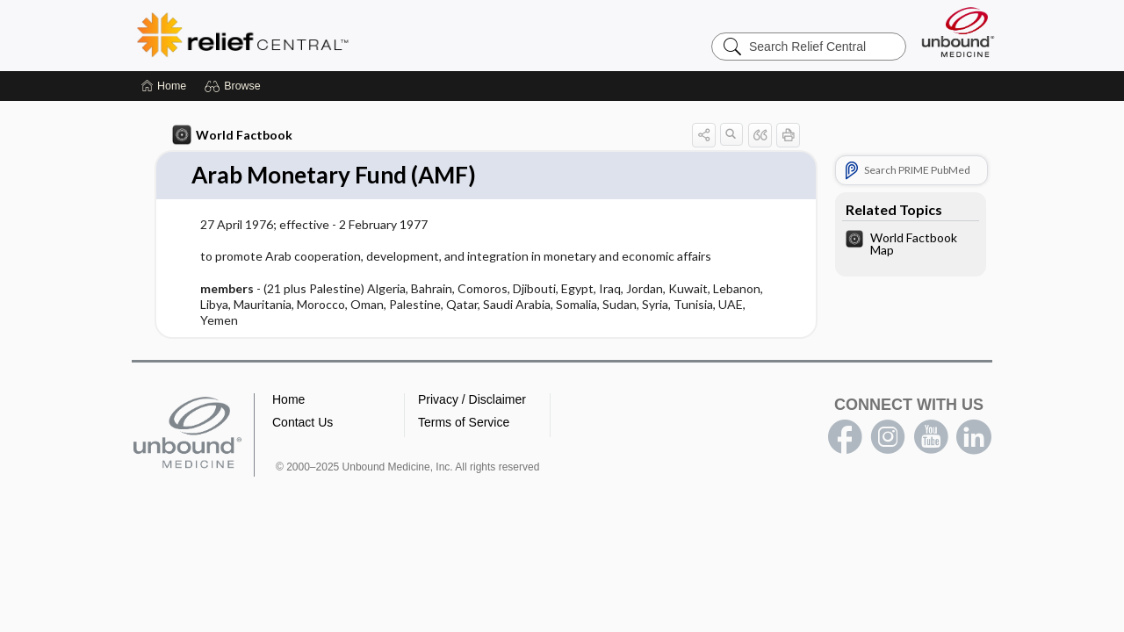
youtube (930, 437)
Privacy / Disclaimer (472, 399)
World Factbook (232, 135)
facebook (844, 437)
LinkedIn (973, 437)
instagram (887, 437)
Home (288, 399)
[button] (235, 86)
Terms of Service (463, 422)
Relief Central (351, 35)
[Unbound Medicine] (958, 32)
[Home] (163, 86)
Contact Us (302, 422)
